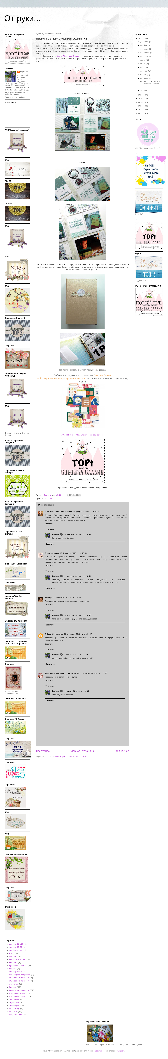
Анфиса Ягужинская (54, 634)
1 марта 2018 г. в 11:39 (75, 655)
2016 (141, 99)
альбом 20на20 (16, 944)
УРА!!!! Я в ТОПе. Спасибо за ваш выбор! (83, 435)
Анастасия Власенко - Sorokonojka (63, 673)
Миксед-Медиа (15, 972)
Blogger (120, 1051)
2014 (141, 106)
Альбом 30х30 (15, 947)
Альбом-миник (15, 950)
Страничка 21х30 (17, 993)
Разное (12, 987)
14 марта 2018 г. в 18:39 (76, 691)
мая (142, 67)
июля (143, 60)
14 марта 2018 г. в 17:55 (94, 673)
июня (143, 64)
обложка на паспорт (19, 978)
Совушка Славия (102, 375)
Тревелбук (14, 999)
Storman (98, 1051)
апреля (144, 71)
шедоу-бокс (14, 1003)
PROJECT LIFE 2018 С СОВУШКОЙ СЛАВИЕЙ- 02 (150, 83)
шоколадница (15, 1006)
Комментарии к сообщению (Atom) (69, 757)
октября (144, 49)
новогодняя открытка (19, 975)
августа (144, 56)
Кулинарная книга (18, 966)
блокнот (13, 956)
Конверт (13, 963)
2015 (141, 102)
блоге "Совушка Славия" (69, 56)
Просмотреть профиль (15, 97)
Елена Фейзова (52, 553)
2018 (141, 39)
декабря (144, 42)
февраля (144, 78)
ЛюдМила (55, 534)
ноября (144, 45)
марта (143, 75)
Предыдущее (121, 751)
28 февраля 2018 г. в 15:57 (78, 634)
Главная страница (82, 751)
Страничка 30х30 (17, 996)
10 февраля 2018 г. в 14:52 (86, 512)
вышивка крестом (17, 960)
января (144, 90)
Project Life (15, 1015)
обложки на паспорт (19, 981)
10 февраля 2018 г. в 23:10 (77, 534)
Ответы (51, 529)
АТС (10, 953)
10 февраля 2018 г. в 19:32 (73, 553)
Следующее (43, 751)
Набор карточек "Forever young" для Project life (61, 378)
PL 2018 (48, 499)
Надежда (48, 598)
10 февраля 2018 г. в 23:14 (77, 576)
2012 (141, 113)
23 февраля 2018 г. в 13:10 (77, 615)
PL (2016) (14, 1009)
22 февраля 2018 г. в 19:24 (67, 598)
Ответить (49, 524)
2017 (141, 95)
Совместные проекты (19, 990)
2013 (141, 110)
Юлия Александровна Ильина (58, 512)
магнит (12, 969)
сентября (145, 53)
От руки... (22, 18)
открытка (13, 984)
